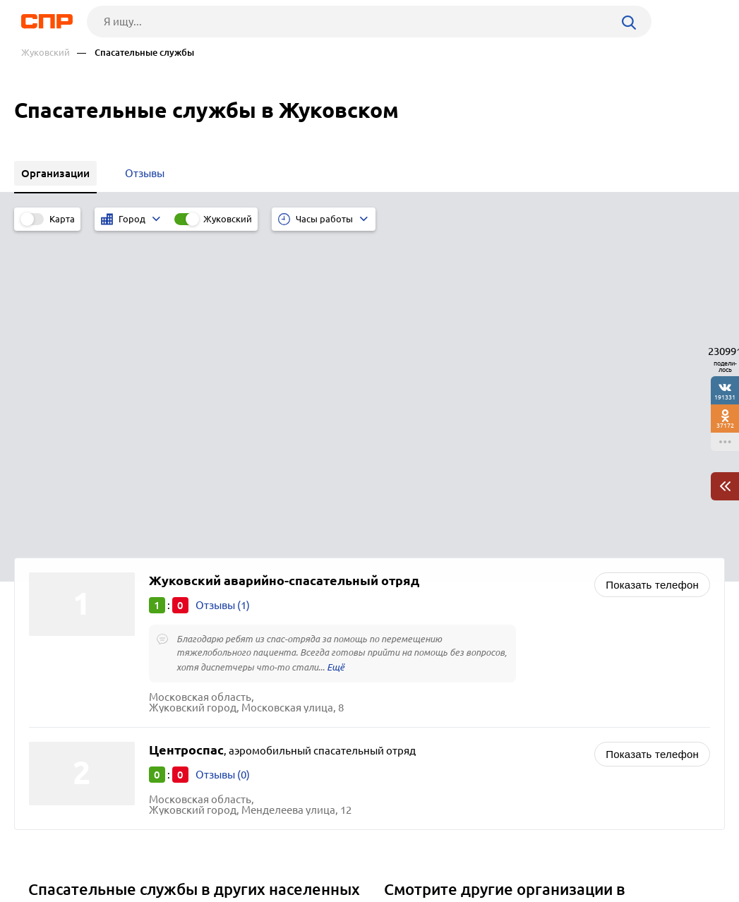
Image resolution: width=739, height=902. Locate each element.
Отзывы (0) (223, 460)
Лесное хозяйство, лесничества (467, 694)
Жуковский (45, 52)
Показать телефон (652, 270)
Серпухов (56, 676)
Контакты (330, 849)
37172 (725, 425)
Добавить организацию (661, 849)
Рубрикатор (40, 849)
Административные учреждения (470, 623)
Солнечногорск (71, 659)
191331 (724, 397)
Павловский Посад (79, 623)
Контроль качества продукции (465, 676)
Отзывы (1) (223, 290)
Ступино (54, 641)
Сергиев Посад (69, 694)
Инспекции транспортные (454, 659)
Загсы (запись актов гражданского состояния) (503, 641)
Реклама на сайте (227, 849)
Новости (127, 849)
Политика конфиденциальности (203, 890)
